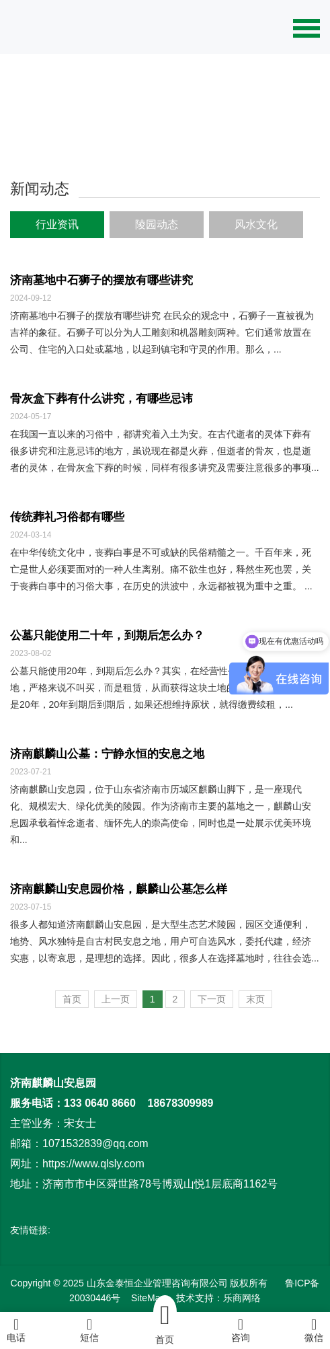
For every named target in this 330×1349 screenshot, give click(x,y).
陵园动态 (156, 224)
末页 (255, 999)
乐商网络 (242, 1297)
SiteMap (148, 1297)
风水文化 (256, 224)
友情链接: (30, 1230)
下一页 (212, 999)
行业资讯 (57, 224)
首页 (72, 999)
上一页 (115, 999)
